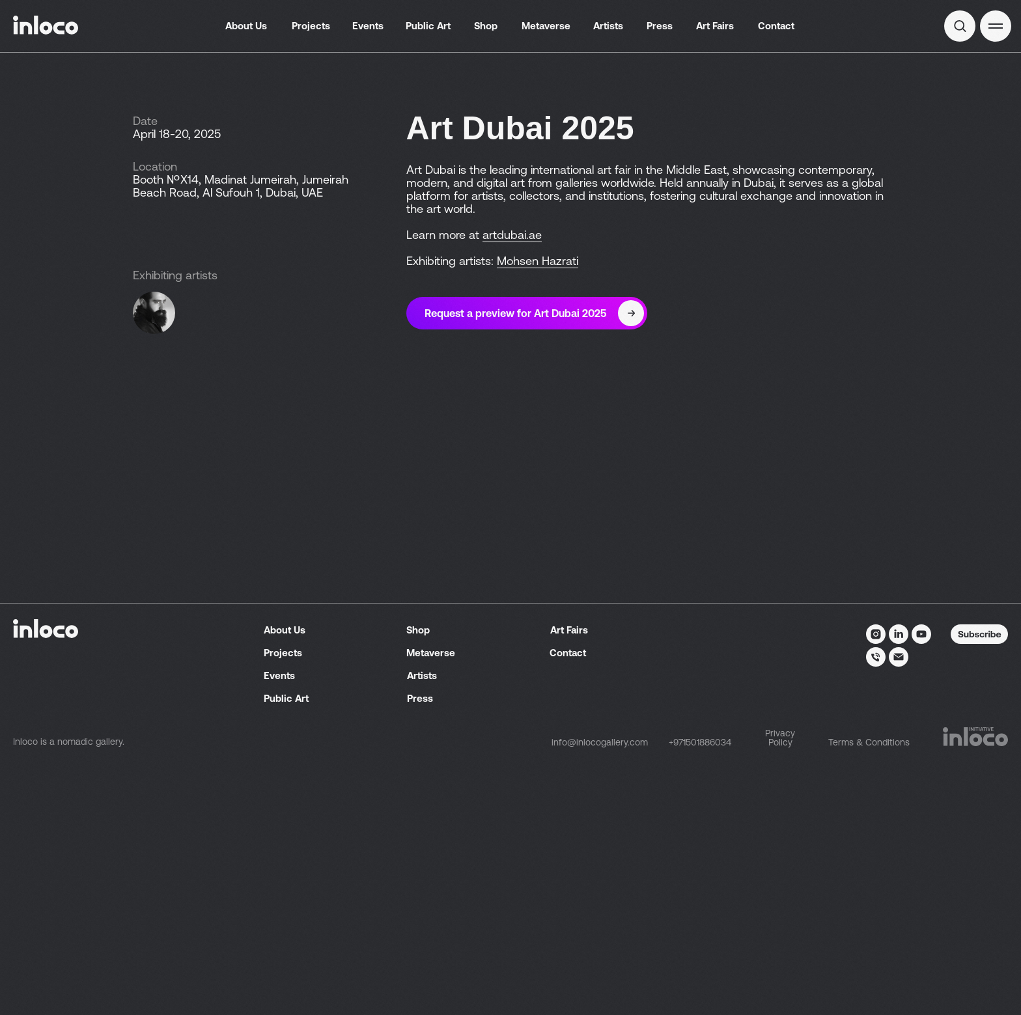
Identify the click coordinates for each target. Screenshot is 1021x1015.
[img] (959, 26)
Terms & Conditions (869, 997)
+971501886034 (700, 997)
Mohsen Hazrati (537, 261)
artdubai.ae (512, 235)
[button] (995, 26)
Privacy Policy (780, 993)
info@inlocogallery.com (600, 997)
